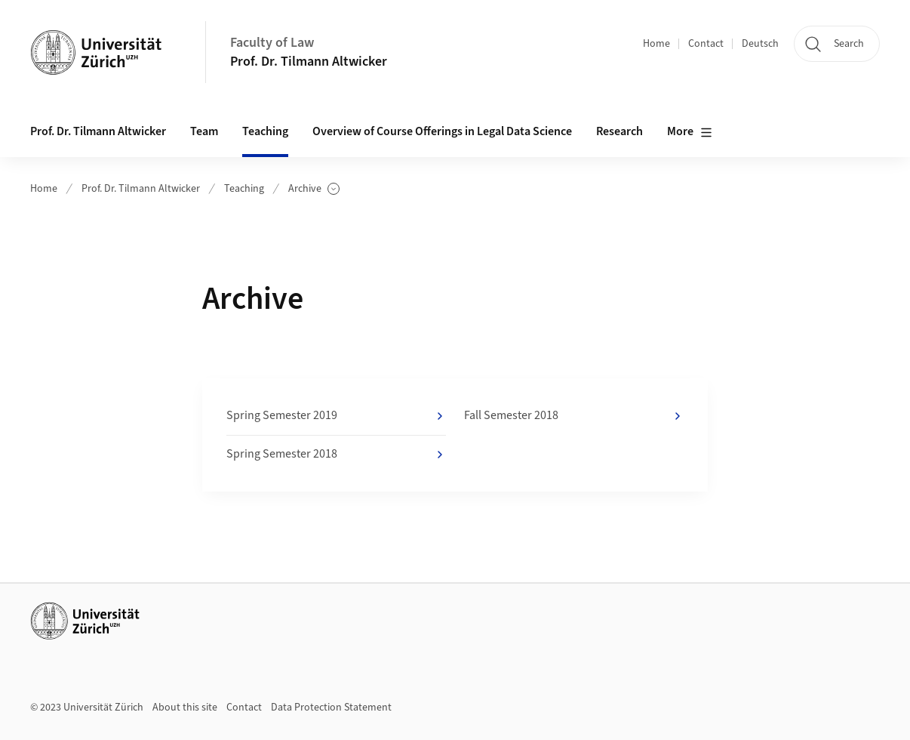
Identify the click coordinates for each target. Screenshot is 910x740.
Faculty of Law (272, 42)
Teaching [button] (265, 131)
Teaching (244, 188)
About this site (184, 707)
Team (204, 131)
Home (656, 43)
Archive (314, 189)
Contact (706, 43)
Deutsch (760, 43)
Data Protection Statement (331, 707)
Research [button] (619, 131)
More (689, 132)
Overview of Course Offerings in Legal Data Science (442, 131)
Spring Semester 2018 (336, 454)
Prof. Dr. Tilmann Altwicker (308, 61)
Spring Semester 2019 (336, 416)
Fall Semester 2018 (574, 416)
